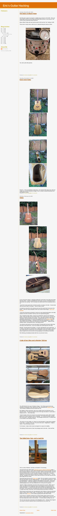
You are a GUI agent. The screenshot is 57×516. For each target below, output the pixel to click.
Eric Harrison (5, 48)
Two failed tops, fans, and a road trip (32, 438)
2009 (3, 43)
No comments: (34, 434)
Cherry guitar (49, 319)
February (5, 36)
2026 (3, 28)
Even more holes (25, 79)
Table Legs (35, 478)
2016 (3, 38)
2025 (3, 29)
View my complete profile (6, 50)
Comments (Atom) (29, 512)
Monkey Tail (49, 407)
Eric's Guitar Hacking (16, 5)
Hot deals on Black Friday (28, 13)
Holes (22, 198)
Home (38, 510)
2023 (3, 31)
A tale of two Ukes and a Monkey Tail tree (33, 340)
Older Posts (53, 510)
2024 (3, 30)
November (5, 33)
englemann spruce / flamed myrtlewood (42, 469)
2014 (3, 39)
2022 (3, 37)
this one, (29, 493)
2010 (3, 42)
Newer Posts (22, 510)
